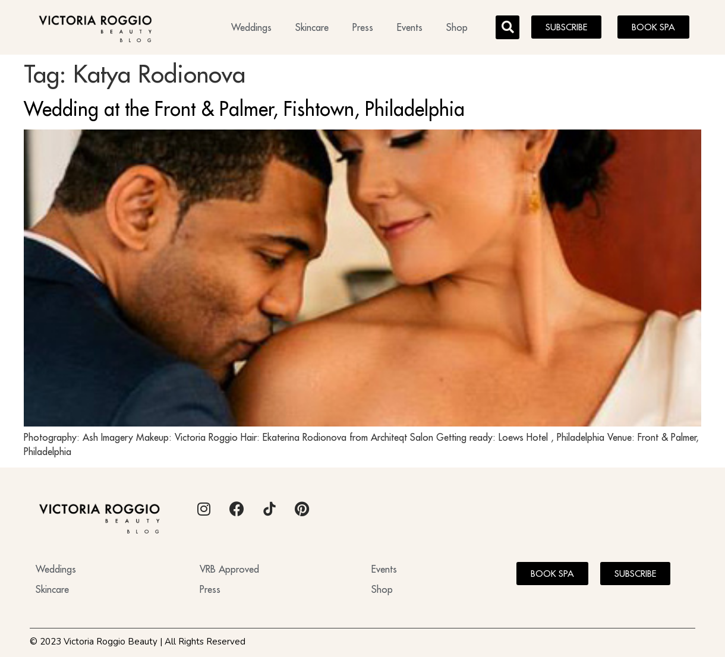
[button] (507, 27)
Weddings (251, 27)
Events (410, 27)
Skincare (312, 27)
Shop (457, 27)
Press (362, 27)
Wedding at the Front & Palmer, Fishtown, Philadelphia (244, 108)
